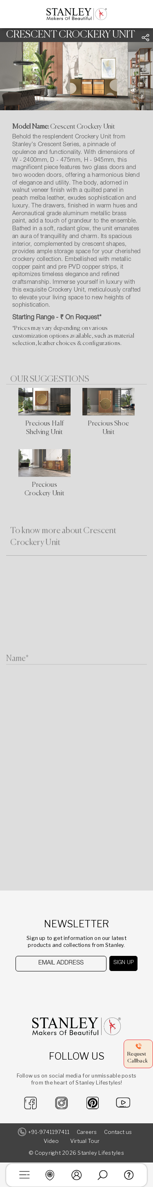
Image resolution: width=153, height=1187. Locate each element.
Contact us (118, 1132)
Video (51, 1141)
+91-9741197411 (48, 1132)
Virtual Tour (85, 1141)
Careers (87, 1132)
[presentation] (57, 987)
